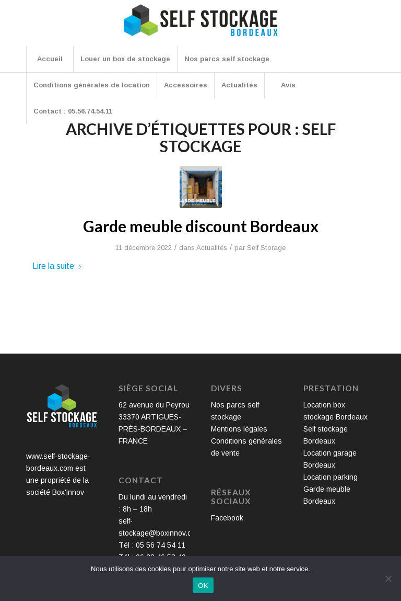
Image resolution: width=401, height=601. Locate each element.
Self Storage (266, 248)
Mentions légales (239, 429)
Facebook (227, 518)
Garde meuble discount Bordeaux (201, 226)
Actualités (211, 248)
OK (203, 585)
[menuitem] (49, 59)
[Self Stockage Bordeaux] (200, 27)
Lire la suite (57, 265)
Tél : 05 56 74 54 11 (152, 545)
